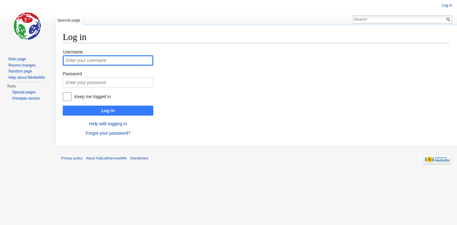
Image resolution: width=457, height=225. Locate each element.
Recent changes (22, 65)
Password (72, 73)
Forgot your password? (108, 133)
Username (73, 51)
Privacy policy (71, 158)
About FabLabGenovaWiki (106, 158)
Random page (20, 71)
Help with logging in (108, 123)
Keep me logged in (92, 96)
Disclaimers (139, 158)
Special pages (24, 92)
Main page (17, 59)
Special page (68, 20)
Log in (108, 110)
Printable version (26, 98)
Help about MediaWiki (26, 77)
